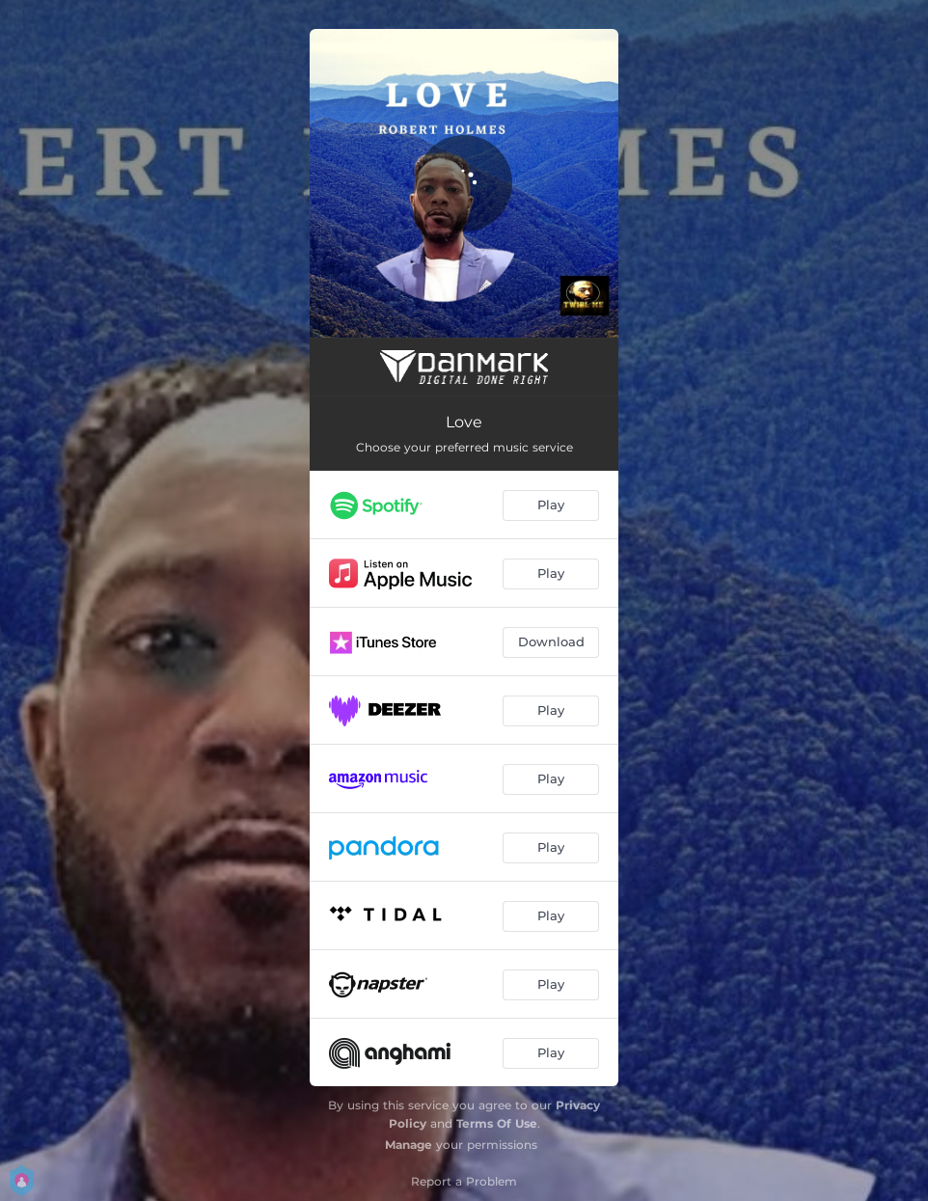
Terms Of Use (496, 1123)
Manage (408, 1144)
